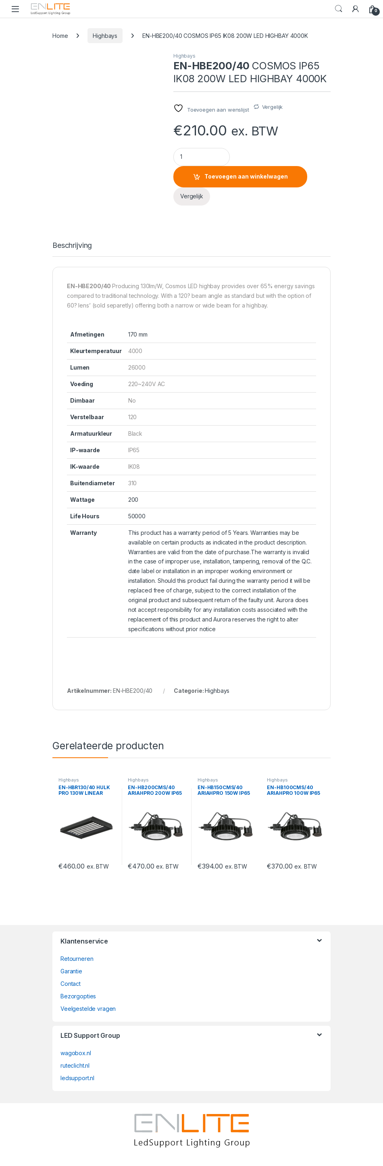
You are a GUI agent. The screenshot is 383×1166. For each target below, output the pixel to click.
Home (60, 35)
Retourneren (76, 958)
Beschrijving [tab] (72, 245)
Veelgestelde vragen (88, 1008)
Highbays (105, 35)
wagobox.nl (75, 1053)
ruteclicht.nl (75, 1065)
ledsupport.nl (77, 1078)
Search (338, 8)
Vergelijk (272, 107)
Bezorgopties (78, 996)
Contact (70, 983)
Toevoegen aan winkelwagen (246, 176)
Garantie (71, 971)
